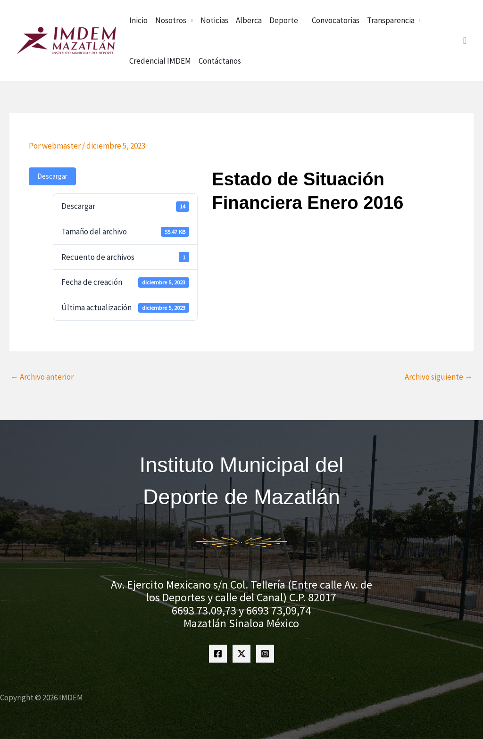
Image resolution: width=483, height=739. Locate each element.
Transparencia (391, 20)
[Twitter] (241, 654)
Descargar (52, 176)
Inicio (138, 20)
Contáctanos (220, 61)
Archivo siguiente (439, 377)
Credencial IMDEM (160, 61)
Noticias (214, 20)
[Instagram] (265, 654)
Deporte (283, 20)
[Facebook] (218, 654)
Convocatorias (335, 20)
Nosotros (170, 20)
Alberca (249, 20)
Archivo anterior (42, 377)
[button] (464, 40)
